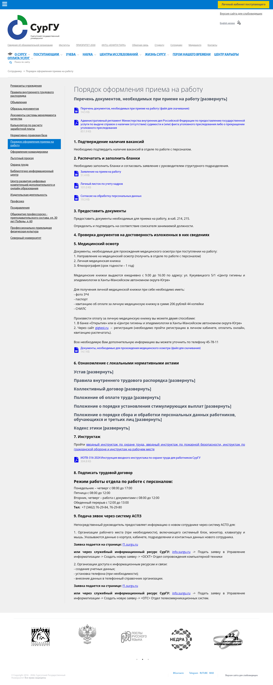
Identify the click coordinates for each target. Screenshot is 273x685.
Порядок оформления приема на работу (49, 71)
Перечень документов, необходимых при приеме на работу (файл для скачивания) (135, 108)
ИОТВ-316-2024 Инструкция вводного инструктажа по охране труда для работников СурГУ (140, 457)
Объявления (18, 102)
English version (227, 23)
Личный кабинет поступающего (243, 4)
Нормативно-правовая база (28, 135)
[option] (49, 639)
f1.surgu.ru (130, 544)
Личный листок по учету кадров (102, 184)
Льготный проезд (22, 158)
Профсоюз (17, 201)
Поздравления (20, 207)
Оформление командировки (29, 151)
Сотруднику (15, 71)
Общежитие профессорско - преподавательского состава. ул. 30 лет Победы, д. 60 (33, 218)
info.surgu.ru (181, 552)
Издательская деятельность (28, 195)
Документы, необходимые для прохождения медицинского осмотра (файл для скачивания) (141, 348)
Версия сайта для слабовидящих (241, 13)
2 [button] (142, 659)
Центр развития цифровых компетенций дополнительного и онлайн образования (32, 185)
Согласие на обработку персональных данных (111, 196)
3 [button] (148, 659)
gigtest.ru (101, 328)
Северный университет (25, 238)
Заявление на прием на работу (101, 171)
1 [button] (137, 659)
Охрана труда (19, 164)
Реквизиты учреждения (26, 85)
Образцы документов (24, 108)
